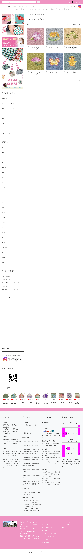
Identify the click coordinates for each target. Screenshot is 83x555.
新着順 (79, 24)
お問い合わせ (73, 6)
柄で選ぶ (20, 6)
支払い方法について (47, 524)
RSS (43, 542)
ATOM (47, 542)
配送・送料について (47, 527)
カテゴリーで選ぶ (11, 6)
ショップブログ (46, 539)
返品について (45, 530)
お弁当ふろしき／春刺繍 (39, 14)
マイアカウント (66, 522)
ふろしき (32, 14)
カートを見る (65, 524)
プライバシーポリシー (48, 536)
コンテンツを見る (29, 6)
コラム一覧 (4, 286)
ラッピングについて (7, 279)
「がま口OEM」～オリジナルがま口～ (11, 282)
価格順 (74, 24)
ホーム (3, 6)
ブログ (65, 6)
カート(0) (77, 2)
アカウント (67, 2)
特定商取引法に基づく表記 (49, 533)
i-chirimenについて (6, 276)
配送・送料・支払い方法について (10, 289)
